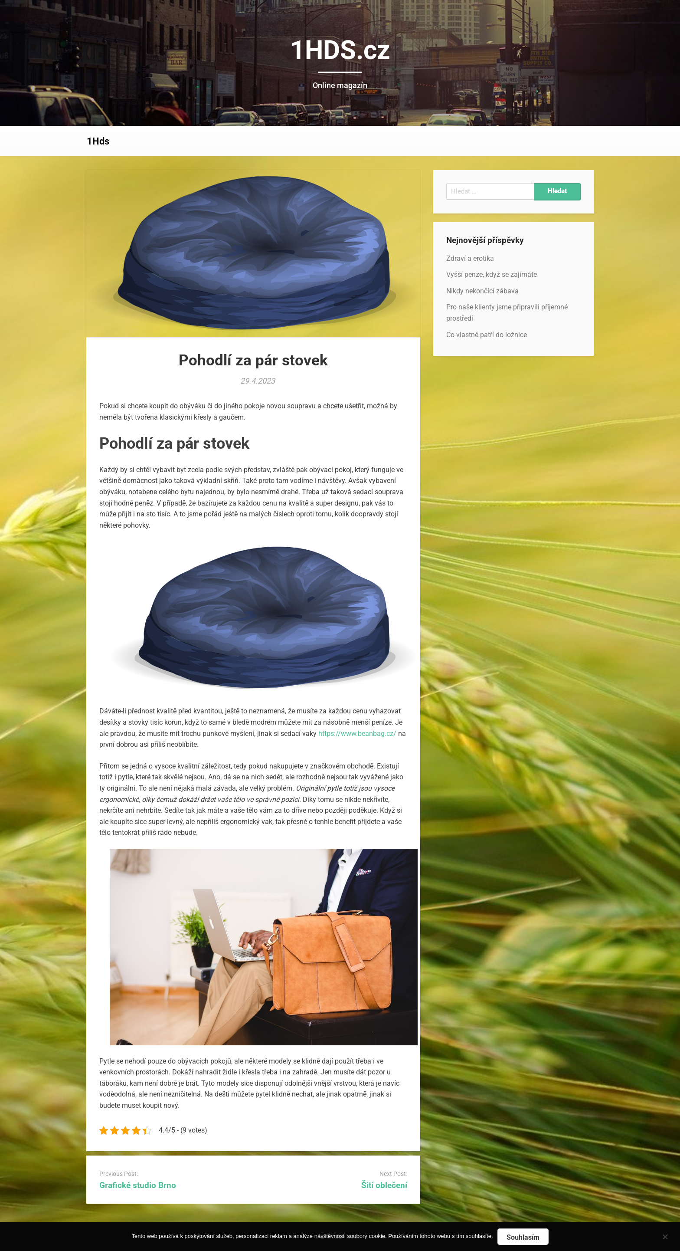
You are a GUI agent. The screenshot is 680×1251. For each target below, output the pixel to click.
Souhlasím (523, 1237)
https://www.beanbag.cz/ (357, 733)
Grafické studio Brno (137, 1185)
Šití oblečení (384, 1185)
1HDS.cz (340, 50)
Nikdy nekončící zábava (482, 291)
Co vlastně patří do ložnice (486, 335)
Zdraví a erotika (470, 258)
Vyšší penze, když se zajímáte (491, 274)
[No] (664, 1235)
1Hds (98, 141)
